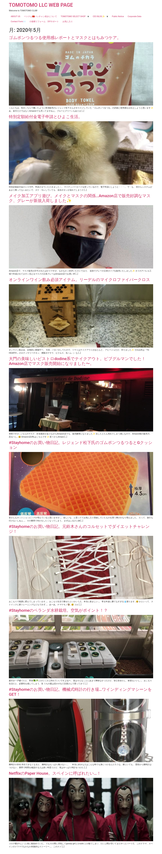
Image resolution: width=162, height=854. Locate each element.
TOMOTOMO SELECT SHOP (73, 16)
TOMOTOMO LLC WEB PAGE (41, 5)
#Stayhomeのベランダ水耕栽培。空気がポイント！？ (58, 610)
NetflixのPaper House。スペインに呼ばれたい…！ (55, 773)
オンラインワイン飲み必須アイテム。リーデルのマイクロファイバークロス (79, 279)
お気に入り (68, 21)
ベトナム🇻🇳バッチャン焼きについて (40, 16)
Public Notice (118, 16)
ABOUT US (15, 16)
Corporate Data (134, 16)
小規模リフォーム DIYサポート (44, 21)
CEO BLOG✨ (99, 16)
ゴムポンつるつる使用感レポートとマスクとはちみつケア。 (67, 37)
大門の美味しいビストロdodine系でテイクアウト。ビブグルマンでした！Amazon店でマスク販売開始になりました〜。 (77, 361)
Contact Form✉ (18, 21)
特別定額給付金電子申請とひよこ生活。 (45, 116)
